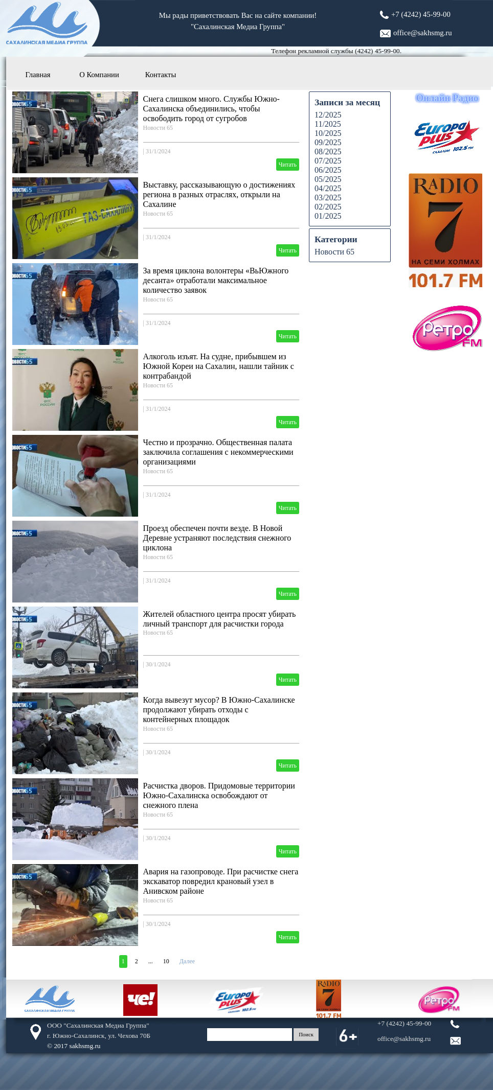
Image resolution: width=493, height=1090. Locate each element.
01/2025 (328, 216)
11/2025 (328, 124)
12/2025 (328, 114)
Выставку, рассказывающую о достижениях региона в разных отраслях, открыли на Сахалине (219, 194)
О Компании (99, 75)
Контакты (160, 75)
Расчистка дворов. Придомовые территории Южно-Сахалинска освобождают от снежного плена (219, 795)
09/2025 (328, 142)
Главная (37, 75)
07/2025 (328, 160)
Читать (288, 164)
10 (166, 961)
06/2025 (328, 170)
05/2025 (328, 179)
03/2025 (328, 197)
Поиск (306, 1034)
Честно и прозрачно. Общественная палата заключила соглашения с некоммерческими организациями (218, 452)
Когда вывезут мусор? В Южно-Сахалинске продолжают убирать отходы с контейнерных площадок (219, 709)
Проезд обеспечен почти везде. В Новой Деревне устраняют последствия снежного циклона (217, 538)
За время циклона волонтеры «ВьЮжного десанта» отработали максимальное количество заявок (216, 280)
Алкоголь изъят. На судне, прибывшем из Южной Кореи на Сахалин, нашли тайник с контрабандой (218, 366)
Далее (187, 961)
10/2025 (328, 133)
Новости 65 (158, 127)
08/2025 (328, 151)
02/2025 (328, 206)
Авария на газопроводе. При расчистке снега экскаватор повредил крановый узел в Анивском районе (221, 881)
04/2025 (328, 188)
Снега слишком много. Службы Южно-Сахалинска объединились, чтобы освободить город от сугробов (211, 109)
